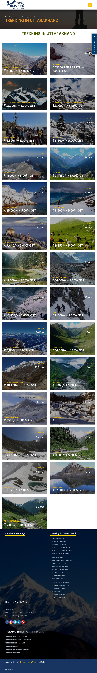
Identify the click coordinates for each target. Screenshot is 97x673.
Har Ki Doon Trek (59, 563)
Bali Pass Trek (58, 538)
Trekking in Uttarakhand (16, 637)
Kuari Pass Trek (58, 576)
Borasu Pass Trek (59, 541)
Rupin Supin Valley (60, 594)
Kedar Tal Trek (58, 573)
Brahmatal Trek (59, 544)
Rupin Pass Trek (58, 588)
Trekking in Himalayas (35, 632)
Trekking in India (11, 17)
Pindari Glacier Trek (60, 585)
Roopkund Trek (58, 598)
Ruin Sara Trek (58, 591)
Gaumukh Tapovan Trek (62, 560)
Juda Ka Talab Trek (60, 566)
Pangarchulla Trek (60, 582)
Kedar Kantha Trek (60, 569)
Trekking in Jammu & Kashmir (17, 649)
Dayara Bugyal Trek (60, 554)
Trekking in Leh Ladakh (15, 643)
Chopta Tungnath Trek (62, 548)
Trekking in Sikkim (12, 646)
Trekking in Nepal (12, 652)
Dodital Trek (57, 557)
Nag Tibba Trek (58, 579)
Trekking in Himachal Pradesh (18, 640)
